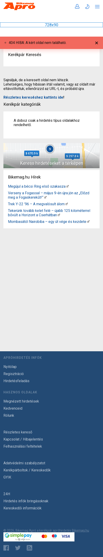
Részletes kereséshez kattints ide (33, 97)
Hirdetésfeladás (16, 381)
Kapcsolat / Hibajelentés (23, 439)
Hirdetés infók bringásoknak (25, 501)
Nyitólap (10, 367)
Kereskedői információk (22, 508)
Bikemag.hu (80, 530)
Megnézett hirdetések (21, 401)
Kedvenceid (12, 408)
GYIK (7, 477)
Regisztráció (13, 374)
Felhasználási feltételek (22, 446)
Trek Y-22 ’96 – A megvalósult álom (36, 204)
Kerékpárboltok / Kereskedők (27, 470)
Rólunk (8, 415)
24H (6, 494)
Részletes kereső (17, 432)
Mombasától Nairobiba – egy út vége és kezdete (47, 221)
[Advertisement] (51, 281)
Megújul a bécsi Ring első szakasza (37, 186)
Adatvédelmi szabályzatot (24, 463)
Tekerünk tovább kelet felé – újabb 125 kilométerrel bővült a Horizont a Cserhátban (49, 212)
